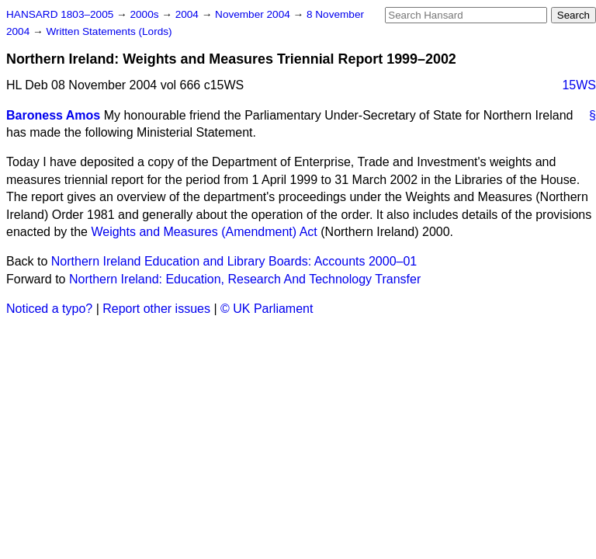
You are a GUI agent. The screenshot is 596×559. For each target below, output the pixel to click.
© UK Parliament (266, 308)
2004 (188, 14)
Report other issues (156, 308)
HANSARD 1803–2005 (59, 14)
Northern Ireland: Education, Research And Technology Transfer (245, 279)
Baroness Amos (53, 115)
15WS (579, 85)
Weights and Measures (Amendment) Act (204, 231)
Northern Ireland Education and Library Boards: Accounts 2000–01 (234, 261)
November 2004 (254, 14)
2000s (145, 14)
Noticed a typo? (49, 308)
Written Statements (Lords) (109, 31)
